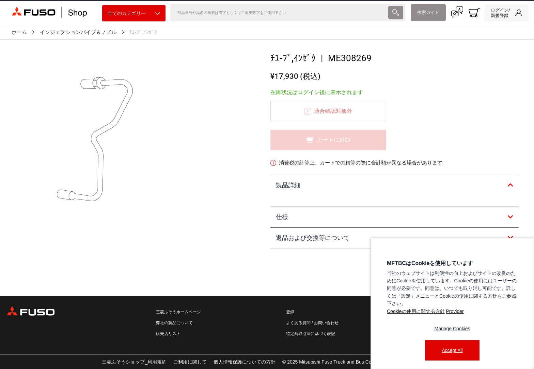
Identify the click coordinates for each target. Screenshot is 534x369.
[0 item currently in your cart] (474, 12)
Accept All (452, 350)
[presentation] (395, 12)
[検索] (279, 12)
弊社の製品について (174, 322)
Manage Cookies (452, 328)
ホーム (19, 32)
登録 (290, 312)
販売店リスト (168, 333)
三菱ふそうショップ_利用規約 (134, 362)
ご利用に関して (190, 362)
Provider (455, 311)
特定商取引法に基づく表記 (310, 333)
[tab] (394, 185)
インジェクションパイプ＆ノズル (78, 32)
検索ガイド (428, 12)
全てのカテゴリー (134, 13)
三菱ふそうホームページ (178, 312)
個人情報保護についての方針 (245, 362)
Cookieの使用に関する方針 (416, 311)
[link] (506, 12)
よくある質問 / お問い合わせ (312, 322)
